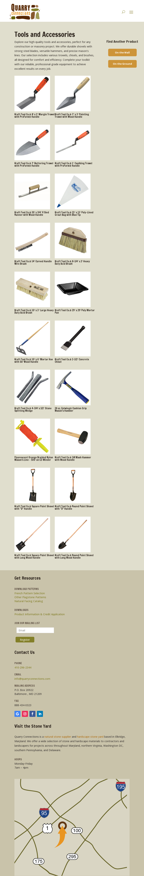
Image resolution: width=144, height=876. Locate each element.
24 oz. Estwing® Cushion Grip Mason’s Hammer (71, 409)
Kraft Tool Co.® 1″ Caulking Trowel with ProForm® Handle (73, 164)
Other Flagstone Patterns (30, 597)
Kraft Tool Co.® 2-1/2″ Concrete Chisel (72, 360)
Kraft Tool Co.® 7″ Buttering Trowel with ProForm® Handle (33, 164)
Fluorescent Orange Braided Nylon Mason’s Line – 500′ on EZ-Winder (33, 459)
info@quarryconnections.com (32, 678)
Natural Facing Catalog (28, 601)
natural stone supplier (57, 736)
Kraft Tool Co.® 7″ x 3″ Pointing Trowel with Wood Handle (72, 115)
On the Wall (122, 52)
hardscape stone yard (90, 736)
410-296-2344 (22, 667)
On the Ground (122, 63)
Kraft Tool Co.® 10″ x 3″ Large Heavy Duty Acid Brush (34, 311)
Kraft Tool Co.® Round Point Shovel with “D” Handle (74, 507)
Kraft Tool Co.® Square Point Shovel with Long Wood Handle (34, 556)
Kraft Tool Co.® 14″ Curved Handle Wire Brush (33, 262)
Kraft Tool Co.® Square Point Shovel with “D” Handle (34, 507)
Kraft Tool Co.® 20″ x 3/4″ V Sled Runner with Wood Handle (31, 214)
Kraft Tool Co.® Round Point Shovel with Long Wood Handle (74, 556)
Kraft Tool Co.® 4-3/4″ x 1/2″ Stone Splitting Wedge (33, 409)
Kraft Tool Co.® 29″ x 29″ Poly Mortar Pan (75, 311)
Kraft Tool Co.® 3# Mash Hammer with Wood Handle (73, 459)
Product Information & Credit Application (39, 614)
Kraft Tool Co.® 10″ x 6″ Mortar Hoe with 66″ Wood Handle (33, 360)
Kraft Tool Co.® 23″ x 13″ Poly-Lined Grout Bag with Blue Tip (74, 214)
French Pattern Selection (29, 593)
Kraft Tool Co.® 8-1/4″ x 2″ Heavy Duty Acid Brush (72, 262)
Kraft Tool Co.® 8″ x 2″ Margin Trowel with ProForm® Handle (34, 115)
